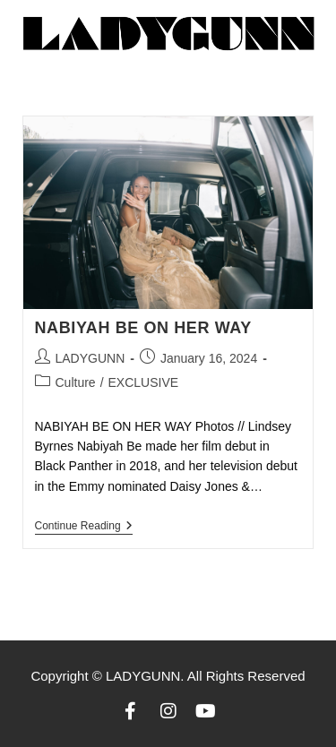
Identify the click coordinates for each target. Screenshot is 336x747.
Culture (76, 382)
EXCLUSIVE (143, 382)
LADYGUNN (90, 358)
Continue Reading (84, 525)
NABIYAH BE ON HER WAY (143, 328)
